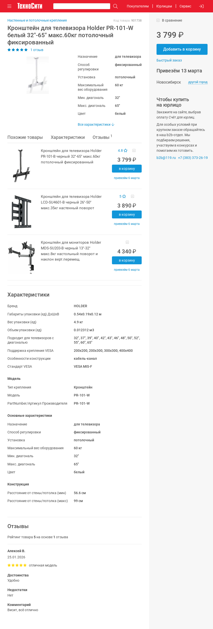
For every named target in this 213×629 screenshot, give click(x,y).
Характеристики (68, 137)
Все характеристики (96, 124)
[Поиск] (114, 6)
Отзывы (102, 137)
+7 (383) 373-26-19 (193, 158)
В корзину (127, 169)
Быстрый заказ (169, 60)
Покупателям (138, 6)
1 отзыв (25, 50)
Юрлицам (164, 6)
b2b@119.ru (166, 158)
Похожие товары (25, 137)
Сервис (185, 6)
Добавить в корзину (182, 49)
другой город (198, 82)
